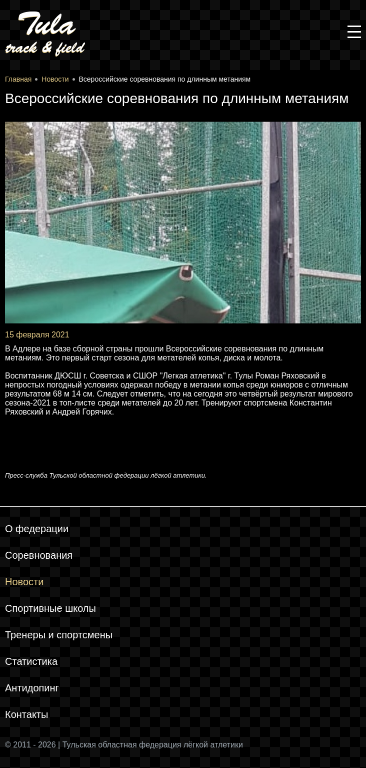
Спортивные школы (50, 608)
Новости (24, 581)
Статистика (31, 661)
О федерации (36, 528)
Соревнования (38, 555)
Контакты (26, 714)
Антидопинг (32, 687)
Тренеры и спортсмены (58, 634)
